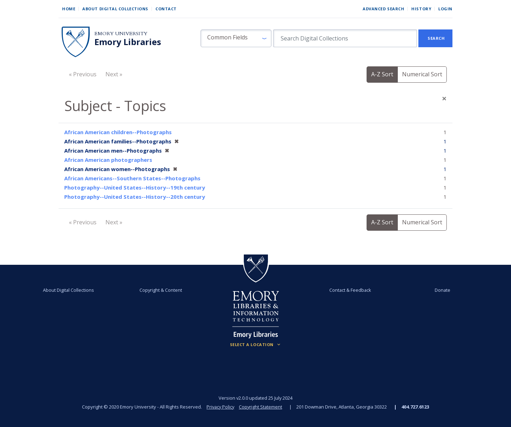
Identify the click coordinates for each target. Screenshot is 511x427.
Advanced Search (383, 8)
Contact (166, 8)
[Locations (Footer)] (255, 344)
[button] (235, 38)
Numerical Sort (422, 74)
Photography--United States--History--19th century (134, 187)
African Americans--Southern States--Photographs (132, 178)
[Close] (444, 98)
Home (68, 8)
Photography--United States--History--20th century (134, 196)
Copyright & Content (162, 290)
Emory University (120, 33)
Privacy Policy (220, 407)
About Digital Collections (115, 8)
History (421, 8)
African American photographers (108, 159)
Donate (438, 290)
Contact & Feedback (349, 290)
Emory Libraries (127, 42)
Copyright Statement (261, 407)
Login (445, 8)
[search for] (345, 38)
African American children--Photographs (118, 132)
